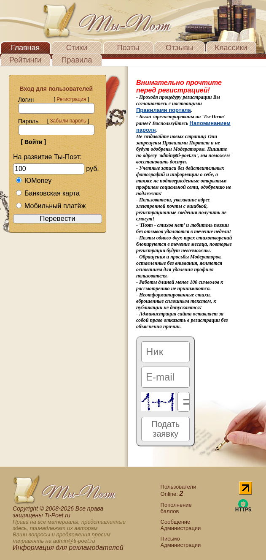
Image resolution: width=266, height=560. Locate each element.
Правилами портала (163, 110)
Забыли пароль (68, 121)
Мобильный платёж (51, 205)
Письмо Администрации (181, 542)
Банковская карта (48, 193)
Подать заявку (165, 428)
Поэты (128, 47)
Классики (231, 47)
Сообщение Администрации (181, 525)
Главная (25, 47)
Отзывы (179, 47)
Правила (76, 60)
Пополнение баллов (176, 508)
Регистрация (71, 99)
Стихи (76, 47)
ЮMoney (33, 180)
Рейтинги (25, 60)
